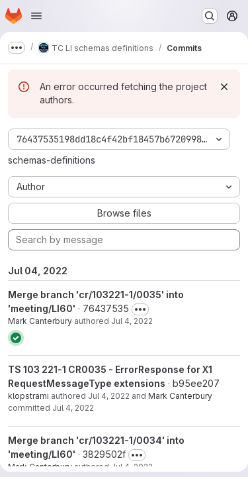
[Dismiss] (224, 87)
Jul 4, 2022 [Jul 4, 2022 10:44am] (132, 321)
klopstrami (28, 396)
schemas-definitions (51, 160)
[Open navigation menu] (36, 15)
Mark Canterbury (40, 321)
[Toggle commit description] (140, 309)
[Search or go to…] (210, 16)
